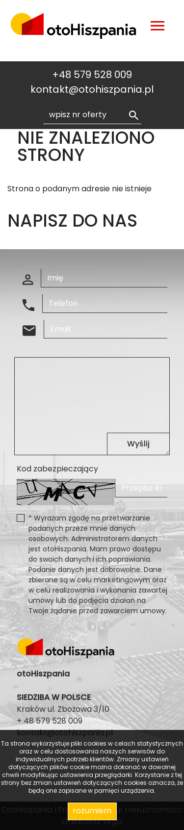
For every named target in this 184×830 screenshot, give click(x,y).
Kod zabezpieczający (57, 468)
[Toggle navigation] (157, 27)
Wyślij (138, 443)
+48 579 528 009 (92, 74)
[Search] (92, 114)
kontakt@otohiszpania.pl (92, 89)
